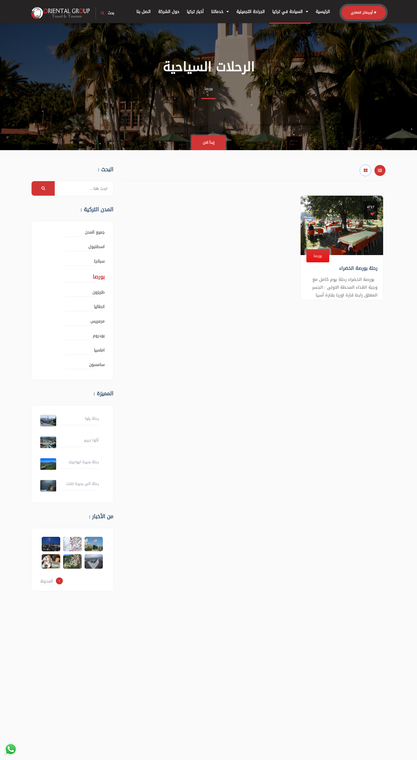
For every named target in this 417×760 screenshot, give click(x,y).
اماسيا (99, 350)
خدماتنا (220, 12)
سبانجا (99, 261)
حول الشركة (168, 12)
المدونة (51, 581)
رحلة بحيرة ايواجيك (83, 462)
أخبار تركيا (195, 12)
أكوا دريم (91, 440)
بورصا (318, 255)
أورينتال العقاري (363, 13)
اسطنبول (96, 247)
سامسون (97, 365)
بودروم (99, 336)
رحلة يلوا (92, 418)
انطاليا (99, 307)
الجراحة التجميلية (250, 12)
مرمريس (97, 321)
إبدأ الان (208, 142)
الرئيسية (323, 12)
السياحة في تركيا (290, 12)
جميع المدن (95, 232)
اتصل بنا (143, 12)
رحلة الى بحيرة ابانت (82, 483)
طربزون (98, 292)
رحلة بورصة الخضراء (358, 268)
